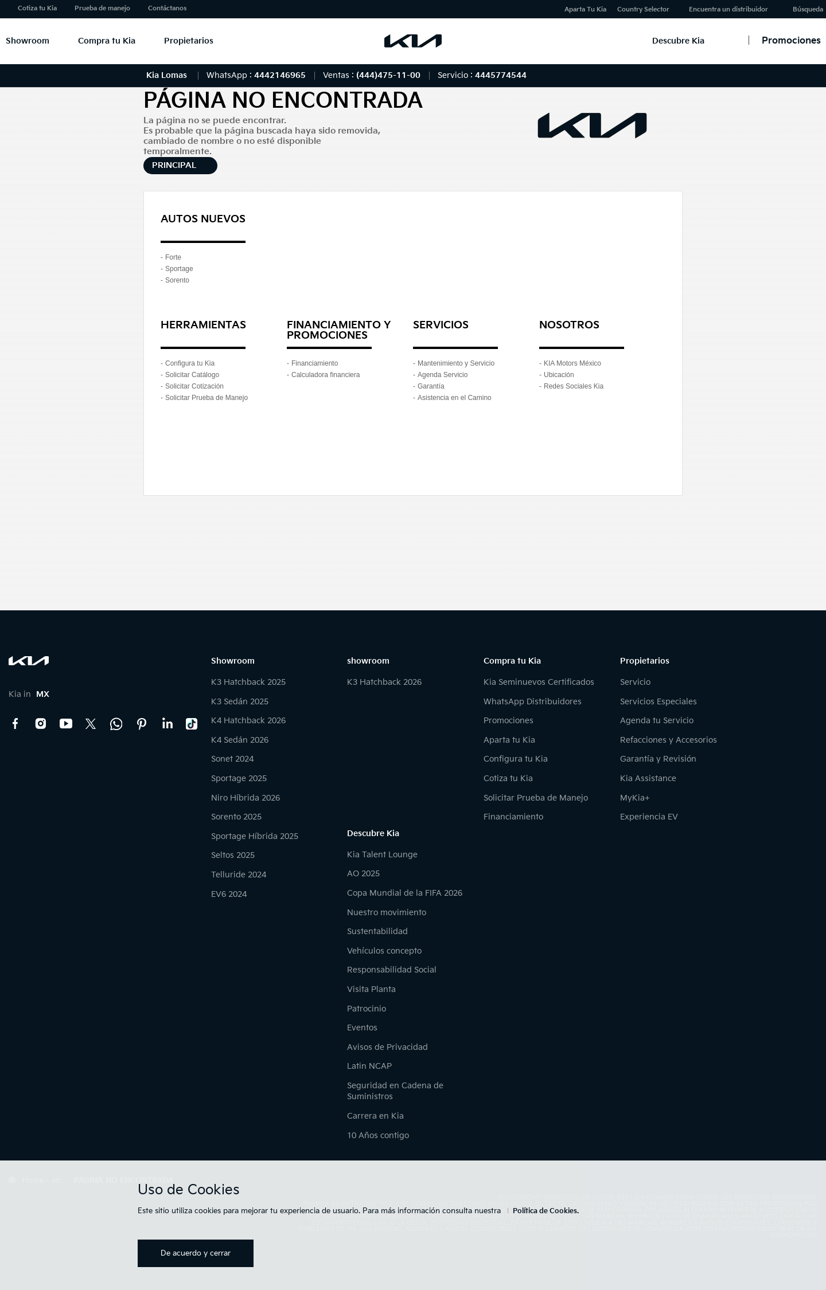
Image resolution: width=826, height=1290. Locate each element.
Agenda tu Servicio (656, 721)
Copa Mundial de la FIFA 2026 (404, 893)
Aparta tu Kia (509, 740)
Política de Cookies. (546, 1211)
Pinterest (142, 724)
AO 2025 (363, 874)
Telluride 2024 (238, 875)
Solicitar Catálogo (192, 375)
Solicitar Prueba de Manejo (206, 398)
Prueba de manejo (102, 8)
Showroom (27, 41)
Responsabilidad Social (392, 970)
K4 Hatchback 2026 (248, 721)
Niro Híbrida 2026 (245, 798)
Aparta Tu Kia (585, 9)
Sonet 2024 (232, 759)
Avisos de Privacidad (387, 1047)
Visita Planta (371, 989)
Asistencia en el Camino (455, 398)
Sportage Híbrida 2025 (254, 836)
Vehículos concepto (384, 951)
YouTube (66, 724)
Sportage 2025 (239, 778)
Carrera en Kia (375, 1116)
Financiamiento (314, 363)
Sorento (177, 280)
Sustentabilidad (377, 931)
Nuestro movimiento (386, 912)
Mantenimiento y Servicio (456, 363)
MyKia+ (635, 798)
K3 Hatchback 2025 (248, 682)
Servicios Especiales (658, 702)
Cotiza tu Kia (37, 8)
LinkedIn (167, 724)
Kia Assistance (648, 778)
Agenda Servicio (442, 375)
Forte (173, 257)
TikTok (192, 724)
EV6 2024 (229, 894)
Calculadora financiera (325, 375)
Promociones (508, 721)
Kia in (29, 694)
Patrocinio (366, 1009)
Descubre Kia (678, 41)
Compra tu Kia (106, 41)
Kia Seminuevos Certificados (539, 682)
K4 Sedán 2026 (239, 740)
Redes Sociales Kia (573, 386)
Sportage (179, 269)
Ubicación (559, 375)
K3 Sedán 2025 (239, 702)
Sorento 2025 (236, 817)
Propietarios (188, 41)
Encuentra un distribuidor (728, 9)
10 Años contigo (378, 1135)
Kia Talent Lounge (382, 855)
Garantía (431, 386)
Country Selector (643, 9)
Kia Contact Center (116, 724)
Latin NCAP (369, 1066)
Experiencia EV (649, 817)
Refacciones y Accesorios (668, 740)
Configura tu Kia (190, 363)
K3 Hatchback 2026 (384, 682)
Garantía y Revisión (658, 759)
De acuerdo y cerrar (196, 1253)
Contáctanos (167, 8)
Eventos (362, 1028)
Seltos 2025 (233, 855)
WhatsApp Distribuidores (533, 702)
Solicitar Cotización (194, 386)
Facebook (15, 724)
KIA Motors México (572, 363)
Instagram (41, 724)
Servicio (635, 682)
